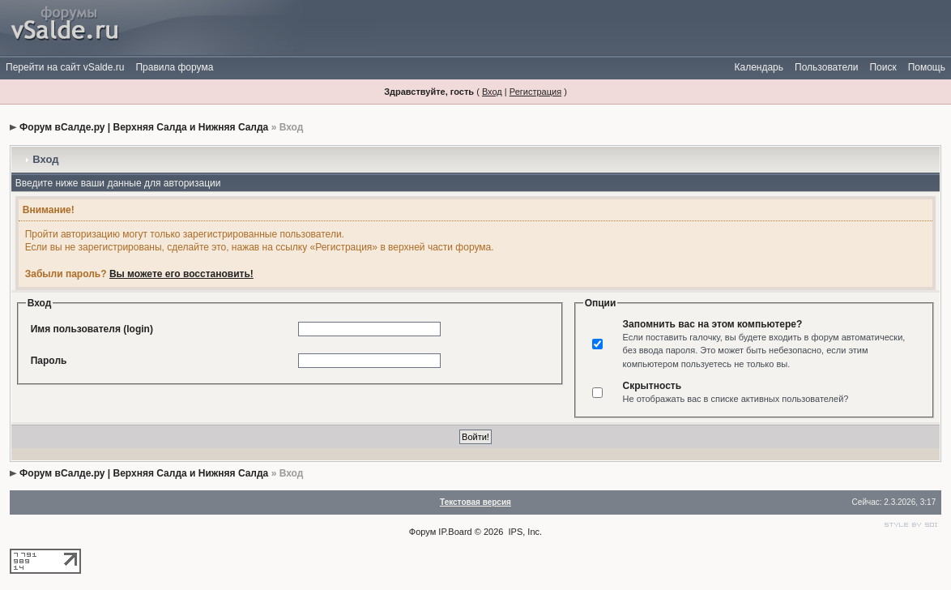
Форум (422, 532)
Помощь (926, 67)
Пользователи (826, 67)
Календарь (758, 67)
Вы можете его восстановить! (181, 274)
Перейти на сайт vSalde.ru (65, 67)
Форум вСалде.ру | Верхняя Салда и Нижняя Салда (143, 127)
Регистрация (535, 91)
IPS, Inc (524, 532)
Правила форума (174, 67)
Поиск (882, 67)
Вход (492, 91)
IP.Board (454, 532)
